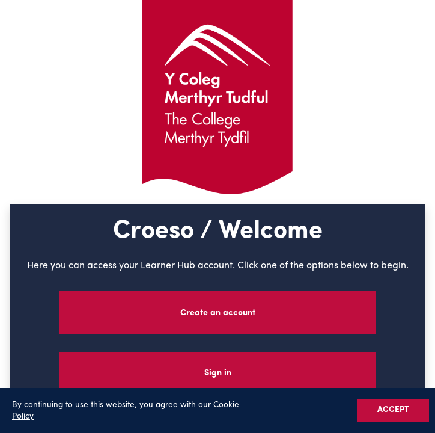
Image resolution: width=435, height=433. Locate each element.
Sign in (217, 373)
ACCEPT (393, 410)
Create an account (217, 313)
